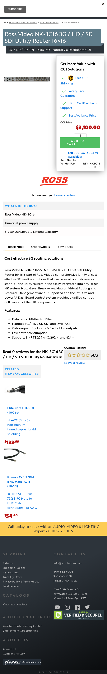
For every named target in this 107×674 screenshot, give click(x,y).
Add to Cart (78, 143)
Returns (8, 563)
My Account (10, 572)
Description (16, 247)
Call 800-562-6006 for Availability (83, 154)
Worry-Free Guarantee (72, 94)
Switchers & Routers (49, 23)
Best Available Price (82, 116)
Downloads (65, 246)
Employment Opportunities (20, 631)
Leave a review (64, 195)
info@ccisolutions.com (68, 563)
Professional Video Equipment (23, 23)
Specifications (40, 246)
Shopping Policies (14, 568)
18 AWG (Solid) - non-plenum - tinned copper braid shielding (21, 427)
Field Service (11, 586)
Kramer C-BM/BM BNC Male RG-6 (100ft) (20, 481)
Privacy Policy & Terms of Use (21, 581)
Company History (14, 653)
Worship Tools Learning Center (22, 626)
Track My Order (12, 577)
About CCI (9, 649)
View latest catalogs (15, 604)
